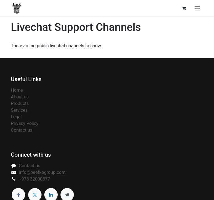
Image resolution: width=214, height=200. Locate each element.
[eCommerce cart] (183, 8)
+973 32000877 (34, 179)
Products (20, 103)
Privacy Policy (24, 123)
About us (20, 96)
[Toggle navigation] (197, 8)
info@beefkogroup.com (42, 172)
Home (17, 90)
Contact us (21, 130)
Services (19, 110)
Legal (16, 116)
